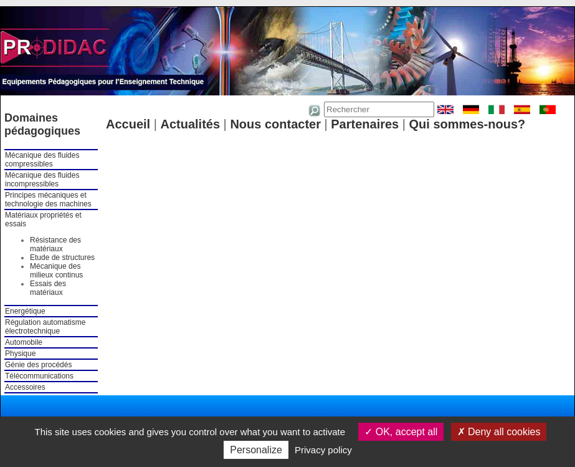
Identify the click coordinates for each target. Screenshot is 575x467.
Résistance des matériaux (55, 244)
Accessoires (25, 387)
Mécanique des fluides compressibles (42, 159)
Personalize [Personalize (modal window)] (256, 450)
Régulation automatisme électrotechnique (45, 326)
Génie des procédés (38, 364)
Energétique (25, 311)
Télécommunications (39, 376)
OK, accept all (400, 431)
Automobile (23, 342)
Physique (20, 353)
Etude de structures (62, 257)
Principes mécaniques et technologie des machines (48, 199)
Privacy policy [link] (323, 450)
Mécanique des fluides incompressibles (42, 179)
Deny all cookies (499, 431)
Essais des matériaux (48, 288)
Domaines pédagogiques (42, 124)
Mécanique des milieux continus (56, 270)
